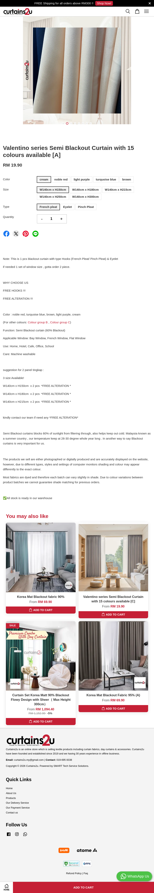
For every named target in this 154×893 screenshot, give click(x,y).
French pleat (48, 207)
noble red (61, 179)
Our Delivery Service (17, 802)
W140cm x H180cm (85, 189)
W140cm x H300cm (85, 196)
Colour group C (60, 322)
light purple (82, 179)
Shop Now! (104, 3)
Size (6, 189)
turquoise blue (106, 179)
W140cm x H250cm (52, 196)
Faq (86, 873)
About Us (11, 793)
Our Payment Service (18, 807)
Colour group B (38, 322)
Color (6, 179)
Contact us (12, 812)
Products (11, 798)
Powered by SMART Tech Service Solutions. (64, 765)
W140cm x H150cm (52, 189)
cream (43, 179)
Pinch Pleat (86, 207)
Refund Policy (74, 873)
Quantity (8, 216)
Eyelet (67, 207)
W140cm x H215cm (118, 189)
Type (6, 206)
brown (126, 179)
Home (9, 788)
